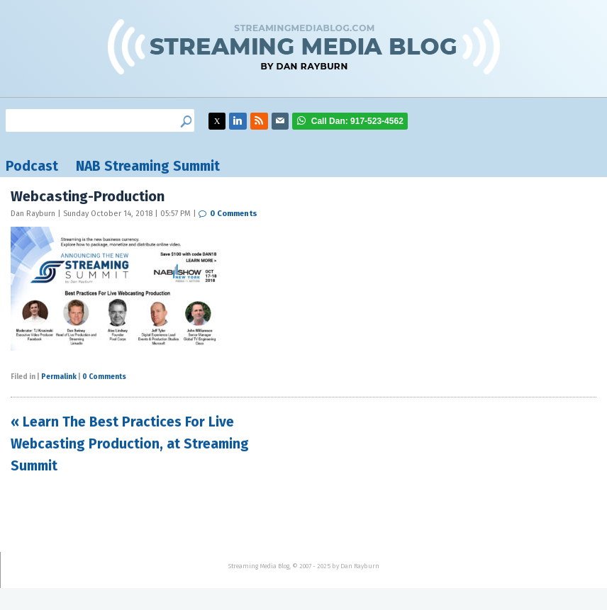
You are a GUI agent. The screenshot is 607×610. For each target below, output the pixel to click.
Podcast (32, 166)
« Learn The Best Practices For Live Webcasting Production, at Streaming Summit (130, 443)
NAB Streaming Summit (148, 166)
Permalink (59, 377)
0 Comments (233, 213)
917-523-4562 (357, 121)
